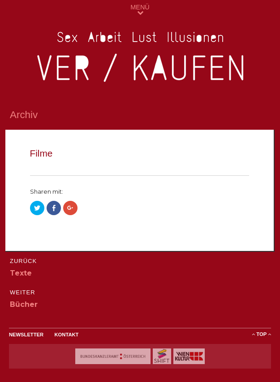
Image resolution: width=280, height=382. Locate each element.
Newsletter (26, 334)
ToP (261, 334)
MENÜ (139, 10)
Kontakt (67, 334)
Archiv (24, 114)
